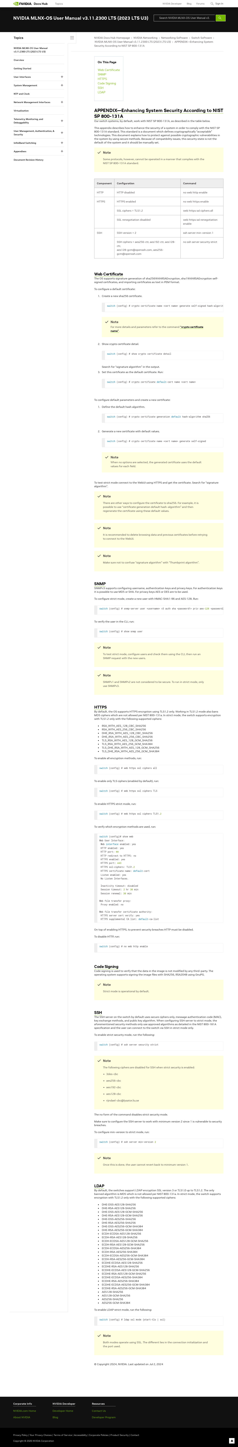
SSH (100, 88)
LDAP (101, 92)
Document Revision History (28, 159)
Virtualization (21, 110)
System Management (25, 85)
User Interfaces (22, 76)
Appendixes (20, 151)
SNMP (102, 74)
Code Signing (107, 83)
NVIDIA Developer (170, 3)
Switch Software (201, 37)
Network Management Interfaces (32, 102)
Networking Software (174, 37)
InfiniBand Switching (25, 142)
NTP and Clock (22, 93)
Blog (187, 3)
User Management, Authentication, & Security (34, 133)
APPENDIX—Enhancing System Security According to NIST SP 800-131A (158, 113)
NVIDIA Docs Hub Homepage (112, 37)
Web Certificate (109, 70)
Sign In (218, 3)
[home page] (22, 3)
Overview (19, 60)
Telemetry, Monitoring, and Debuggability (28, 121)
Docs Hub (41, 4)
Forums (199, 3)
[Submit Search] (221, 18)
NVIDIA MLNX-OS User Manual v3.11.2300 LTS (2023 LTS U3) (133, 41)
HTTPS (102, 79)
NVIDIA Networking (146, 37)
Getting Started (22, 68)
